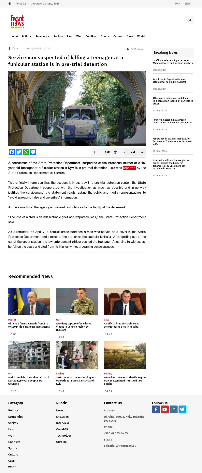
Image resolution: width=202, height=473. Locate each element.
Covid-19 (62, 429)
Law (11, 429)
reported (129, 168)
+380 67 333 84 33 (116, 433)
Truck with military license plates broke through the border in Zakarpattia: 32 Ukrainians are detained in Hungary (171, 164)
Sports (12, 448)
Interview (62, 423)
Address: (110, 410)
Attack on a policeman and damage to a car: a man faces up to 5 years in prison (173, 101)
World (12, 467)
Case (11, 461)
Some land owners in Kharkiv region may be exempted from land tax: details (125, 380)
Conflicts (14, 442)
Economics (15, 416)
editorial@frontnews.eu (120, 446)
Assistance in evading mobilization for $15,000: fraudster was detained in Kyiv (172, 141)
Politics (13, 410)
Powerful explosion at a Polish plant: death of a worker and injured (172, 121)
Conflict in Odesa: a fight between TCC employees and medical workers (173, 62)
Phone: (108, 427)
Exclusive (62, 416)
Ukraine (61, 442)
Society (13, 423)
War (11, 435)
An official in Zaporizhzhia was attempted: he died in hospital (121, 325)
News (59, 410)
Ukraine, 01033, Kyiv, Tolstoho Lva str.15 (124, 418)
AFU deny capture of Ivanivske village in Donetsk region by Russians (73, 326)
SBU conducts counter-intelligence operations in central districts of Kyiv (76, 380)
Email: (108, 439)
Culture (13, 454)
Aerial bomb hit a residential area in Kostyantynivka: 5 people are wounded (29, 380)
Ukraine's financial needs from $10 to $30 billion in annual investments (29, 325)
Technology (64, 435)
